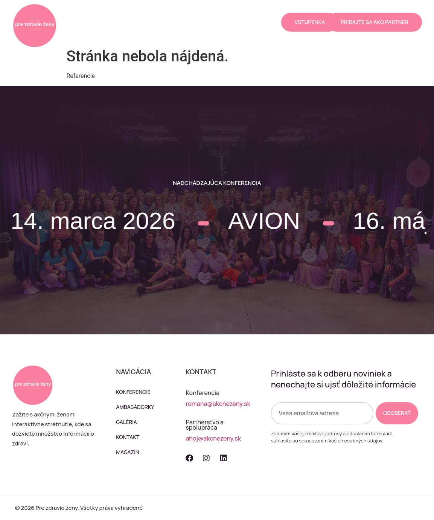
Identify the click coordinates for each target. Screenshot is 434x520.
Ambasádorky (171, 13)
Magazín (188, 30)
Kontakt (153, 30)
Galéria (213, 13)
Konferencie (123, 13)
